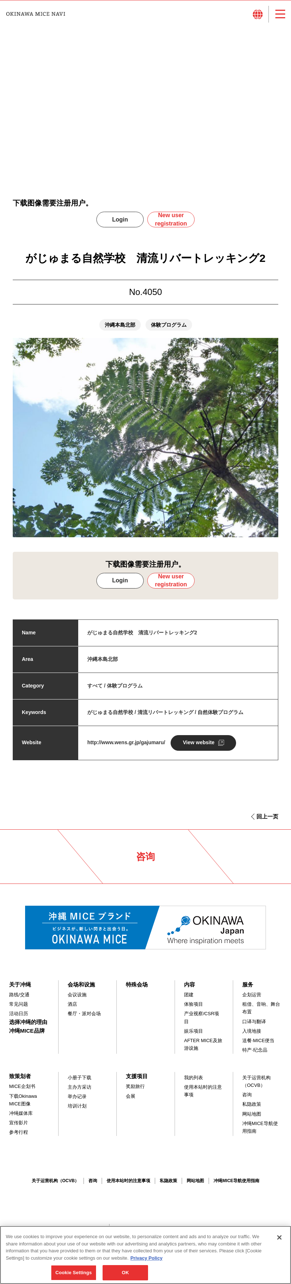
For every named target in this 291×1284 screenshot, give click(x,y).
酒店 (72, 1008)
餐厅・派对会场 (84, 1018)
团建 (189, 998)
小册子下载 (79, 1081)
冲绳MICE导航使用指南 (260, 1131)
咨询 (247, 1098)
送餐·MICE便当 (258, 1044)
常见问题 (18, 1008)
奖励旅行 (135, 1090)
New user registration (171, 223)
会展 (130, 1100)
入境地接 (251, 1035)
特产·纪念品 (254, 1054)
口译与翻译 (254, 1025)
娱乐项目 (193, 1035)
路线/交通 (19, 998)
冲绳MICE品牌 (27, 1035)
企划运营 (251, 998)
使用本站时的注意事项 (203, 1094)
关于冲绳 (20, 988)
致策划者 (20, 1080)
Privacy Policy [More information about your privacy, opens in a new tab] (146, 1262)
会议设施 (77, 998)
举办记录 (77, 1100)
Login (120, 223)
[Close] (279, 1242)
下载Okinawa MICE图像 (23, 1103)
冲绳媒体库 (21, 1117)
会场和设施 (81, 988)
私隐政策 (251, 1108)
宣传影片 (18, 1126)
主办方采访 (79, 1091)
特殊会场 (137, 988)
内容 (189, 988)
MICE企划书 (22, 1090)
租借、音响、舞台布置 (261, 1011)
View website (199, 746)
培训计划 (77, 1110)
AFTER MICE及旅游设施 (203, 1048)
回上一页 (267, 820)
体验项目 (193, 1008)
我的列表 (193, 1081)
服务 (247, 988)
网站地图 (251, 1118)
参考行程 (18, 1136)
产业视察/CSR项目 (201, 1021)
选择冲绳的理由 (28, 1026)
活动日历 (18, 1018)
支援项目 (137, 1080)
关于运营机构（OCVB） (256, 1085)
